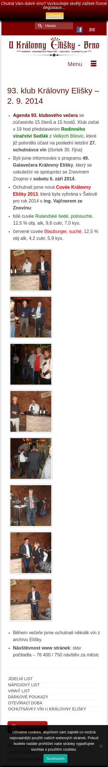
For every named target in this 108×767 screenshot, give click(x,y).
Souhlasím (55, 758)
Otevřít (55, 16)
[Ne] (101, 746)
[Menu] (82, 60)
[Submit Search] (39, 21)
